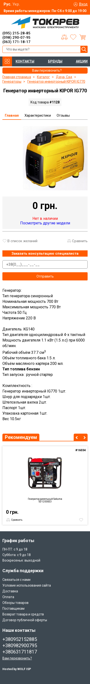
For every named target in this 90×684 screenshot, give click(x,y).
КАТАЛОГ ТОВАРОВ (7, 61)
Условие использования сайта (26, 585)
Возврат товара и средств (23, 614)
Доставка (10, 591)
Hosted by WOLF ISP (16, 669)
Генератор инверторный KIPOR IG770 (56, 81)
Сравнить (80, 241)
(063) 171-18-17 (16, 42)
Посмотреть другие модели (45, 223)
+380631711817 (19, 652)
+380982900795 (19, 645)
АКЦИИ (82, 61)
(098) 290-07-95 (16, 37)
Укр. (16, 4)
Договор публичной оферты (24, 620)
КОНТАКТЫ (25, 61)
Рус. (7, 4)
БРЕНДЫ (55, 61)
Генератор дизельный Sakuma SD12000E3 (45, 500)
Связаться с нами (16, 580)
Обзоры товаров (15, 603)
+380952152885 (19, 639)
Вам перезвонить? (17, 658)
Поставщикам (13, 608)
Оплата (8, 597)
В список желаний (22, 241)
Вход (83, 4)
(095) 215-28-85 (16, 33)
